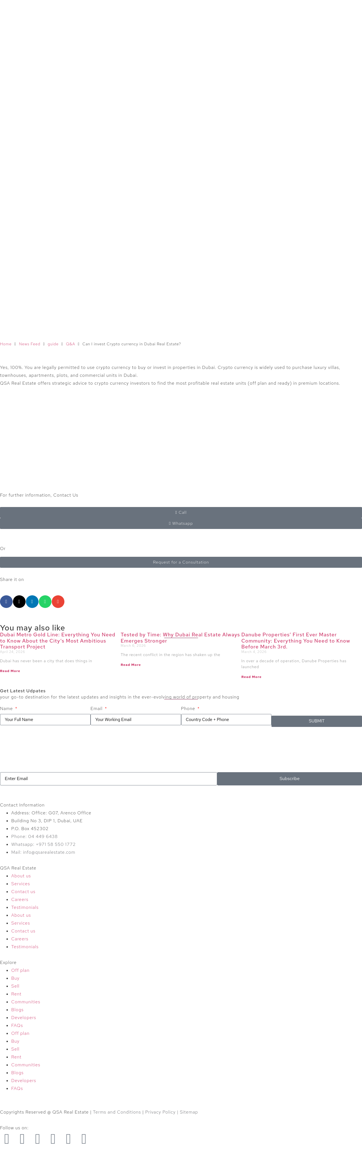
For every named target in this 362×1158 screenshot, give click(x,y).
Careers (19, 899)
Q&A (70, 343)
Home (6, 343)
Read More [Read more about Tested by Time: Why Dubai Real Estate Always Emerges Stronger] (131, 665)
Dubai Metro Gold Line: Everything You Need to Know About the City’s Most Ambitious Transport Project (57, 640)
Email (97, 708)
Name (7, 708)
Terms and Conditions (117, 1112)
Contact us (23, 892)
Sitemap (189, 1112)
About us (21, 876)
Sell (15, 986)
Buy (15, 978)
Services (20, 884)
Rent (16, 994)
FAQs (17, 1025)
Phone (189, 708)
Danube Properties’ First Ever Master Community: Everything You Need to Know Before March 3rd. (295, 640)
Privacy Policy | (162, 1112)
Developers (23, 1017)
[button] (6, 601)
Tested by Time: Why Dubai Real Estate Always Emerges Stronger (180, 637)
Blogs (17, 1010)
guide (53, 343)
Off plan (20, 970)
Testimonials (25, 907)
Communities (25, 1002)
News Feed (29, 343)
